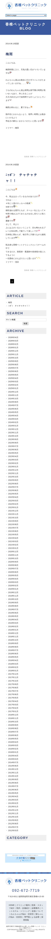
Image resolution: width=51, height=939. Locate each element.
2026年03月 (13, 341)
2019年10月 (13, 599)
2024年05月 (13, 412)
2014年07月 (13, 762)
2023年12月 (13, 429)
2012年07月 (13, 827)
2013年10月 (13, 776)
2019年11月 (13, 596)
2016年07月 (13, 732)
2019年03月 (13, 623)
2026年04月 (13, 337)
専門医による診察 (31, 917)
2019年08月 (13, 606)
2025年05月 (13, 375)
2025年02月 (13, 385)
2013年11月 (13, 773)
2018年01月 (13, 671)
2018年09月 (13, 643)
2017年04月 (13, 701)
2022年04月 (13, 497)
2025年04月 (13, 378)
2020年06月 (13, 572)
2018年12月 (13, 633)
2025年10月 (13, 358)
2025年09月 (13, 361)
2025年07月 (13, 368)
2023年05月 (13, 453)
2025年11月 (13, 354)
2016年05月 (13, 739)
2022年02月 (13, 504)
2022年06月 (13, 490)
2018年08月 (13, 647)
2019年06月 (13, 613)
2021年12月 (13, 511)
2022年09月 (13, 480)
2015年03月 (13, 759)
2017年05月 (13, 698)
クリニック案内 (23, 905)
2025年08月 (13, 364)
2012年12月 (13, 810)
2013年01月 (13, 806)
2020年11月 (13, 555)
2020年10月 (13, 558)
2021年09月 (13, 521)
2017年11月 (13, 677)
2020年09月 (13, 562)
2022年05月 (13, 494)
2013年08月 (13, 783)
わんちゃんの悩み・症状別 (22, 914)
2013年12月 (13, 769)
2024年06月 (13, 409)
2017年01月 (13, 711)
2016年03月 (13, 745)
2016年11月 (13, 718)
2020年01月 (13, 589)
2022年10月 (13, 477)
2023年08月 (13, 443)
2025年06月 (13, 371)
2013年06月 (13, 790)
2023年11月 (13, 432)
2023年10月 (13, 436)
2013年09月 (13, 779)
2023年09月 (13, 439)
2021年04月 (13, 538)
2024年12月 (13, 392)
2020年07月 (13, 568)
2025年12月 (13, 351)
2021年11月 (13, 514)
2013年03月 (13, 800)
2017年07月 (13, 691)
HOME (12, 905)
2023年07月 (13, 446)
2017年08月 (13, 688)
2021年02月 (13, 545)
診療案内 (35, 908)
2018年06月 (13, 654)
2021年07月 (13, 528)
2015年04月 (13, 756)
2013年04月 (13, 796)
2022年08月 (13, 484)
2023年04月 (13, 456)
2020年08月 (13, 565)
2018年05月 (13, 657)
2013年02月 (13, 803)
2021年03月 (13, 541)
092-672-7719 (26, 891)
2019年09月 (13, 602)
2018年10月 (13, 640)
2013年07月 (13, 786)
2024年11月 (13, 395)
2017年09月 (13, 684)
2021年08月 (13, 524)
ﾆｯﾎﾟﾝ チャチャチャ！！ (19, 306)
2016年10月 (13, 722)
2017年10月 (13, 681)
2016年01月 (13, 752)
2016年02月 (13, 749)
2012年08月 (13, 823)
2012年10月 (13, 817)
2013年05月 (13, 793)
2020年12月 (13, 551)
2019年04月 (13, 619)
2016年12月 (13, 715)
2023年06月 (13, 450)
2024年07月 (13, 405)
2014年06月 (13, 766)
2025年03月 (13, 381)
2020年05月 (13, 575)
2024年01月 (13, 426)
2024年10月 (13, 398)
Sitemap (31, 931)
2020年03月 (13, 582)
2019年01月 (13, 630)
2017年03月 (13, 705)
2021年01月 (13, 548)
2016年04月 (13, 742)
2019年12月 (13, 592)
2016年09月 (13, 725)
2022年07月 (13, 487)
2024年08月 (13, 402)
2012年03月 (13, 830)
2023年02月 (13, 463)
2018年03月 (13, 664)
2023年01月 (13, 467)
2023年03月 (13, 460)
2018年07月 (13, 650)
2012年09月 (13, 820)
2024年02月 (13, 422)
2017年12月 (13, 674)
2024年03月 (13, 419)
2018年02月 (13, 667)
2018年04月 (13, 660)
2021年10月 (13, 518)
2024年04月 (13, 415)
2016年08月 (13, 728)
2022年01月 (13, 507)
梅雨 (9, 54)
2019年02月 (13, 626)
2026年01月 (13, 347)
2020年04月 (13, 579)
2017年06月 (13, 694)
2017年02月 (13, 708)
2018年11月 (13, 636)
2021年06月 (13, 531)
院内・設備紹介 (23, 908)
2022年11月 (13, 473)
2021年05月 (13, 534)
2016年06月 (13, 735)
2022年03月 (13, 501)
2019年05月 (13, 616)
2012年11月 (13, 813)
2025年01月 (13, 388)
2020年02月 (13, 585)
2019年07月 (13, 609)
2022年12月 (13, 470)
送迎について (37, 911)
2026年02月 (13, 344)
